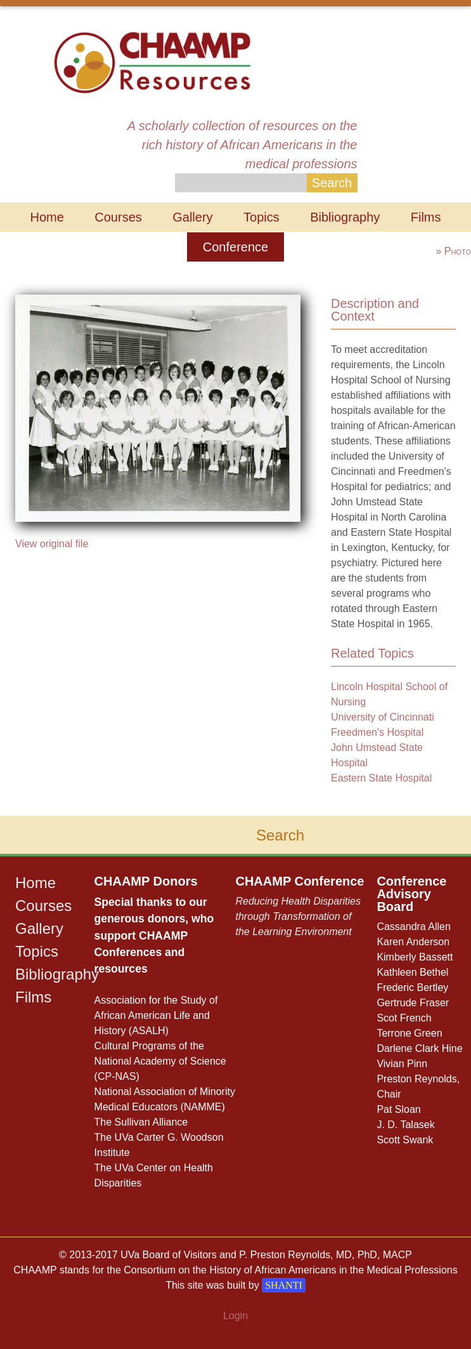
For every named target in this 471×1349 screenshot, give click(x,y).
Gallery (192, 217)
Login (235, 1315)
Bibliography (345, 217)
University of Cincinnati (382, 717)
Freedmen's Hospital (377, 732)
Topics (261, 217)
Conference (235, 247)
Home (46, 217)
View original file (51, 543)
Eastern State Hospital (381, 778)
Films (426, 217)
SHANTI (283, 1285)
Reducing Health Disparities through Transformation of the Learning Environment (297, 916)
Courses (117, 217)
